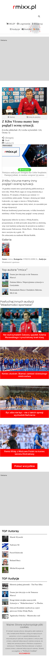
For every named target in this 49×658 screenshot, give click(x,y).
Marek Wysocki (16, 537)
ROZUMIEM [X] (24, 653)
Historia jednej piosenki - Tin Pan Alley (26, 585)
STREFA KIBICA (30, 259)
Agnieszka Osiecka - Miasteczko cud (25, 616)
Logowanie (23, 24)
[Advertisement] (24, 63)
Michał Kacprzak (17, 568)
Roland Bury (15, 560)
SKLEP (10, 24)
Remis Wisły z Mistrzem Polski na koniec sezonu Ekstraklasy (24, 452)
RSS (36, 29)
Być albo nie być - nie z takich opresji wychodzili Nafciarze (24, 413)
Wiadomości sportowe (10, 262)
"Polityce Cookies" (29, 651)
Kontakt (27, 29)
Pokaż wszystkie (24, 466)
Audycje (15, 29)
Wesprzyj (37, 24)
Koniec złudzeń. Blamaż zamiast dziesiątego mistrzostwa (24, 375)
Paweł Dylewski (16, 553)
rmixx (10, 259)
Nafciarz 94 (14, 545)
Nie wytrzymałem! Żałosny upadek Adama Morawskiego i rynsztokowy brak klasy (24, 336)
